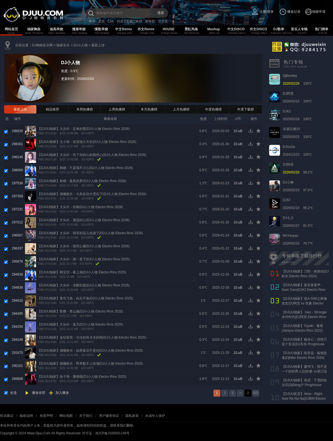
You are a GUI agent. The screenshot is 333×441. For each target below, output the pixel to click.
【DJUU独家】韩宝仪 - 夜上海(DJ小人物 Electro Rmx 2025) (81, 272)
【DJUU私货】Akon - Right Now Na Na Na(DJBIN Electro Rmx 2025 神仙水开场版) (304, 398)
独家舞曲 (34, 29)
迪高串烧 (56, 29)
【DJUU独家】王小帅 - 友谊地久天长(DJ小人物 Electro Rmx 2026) (86, 142)
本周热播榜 (84, 109)
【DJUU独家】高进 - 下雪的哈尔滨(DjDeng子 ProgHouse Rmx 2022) (304, 385)
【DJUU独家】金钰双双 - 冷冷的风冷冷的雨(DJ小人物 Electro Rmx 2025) (91, 337)
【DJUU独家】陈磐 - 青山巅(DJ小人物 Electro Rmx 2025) (80, 311)
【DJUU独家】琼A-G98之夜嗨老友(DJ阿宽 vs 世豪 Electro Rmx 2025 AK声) (304, 303)
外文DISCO (258, 29)
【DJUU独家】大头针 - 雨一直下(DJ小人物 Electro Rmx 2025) (83, 259)
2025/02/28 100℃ (297, 115)
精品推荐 (52, 109)
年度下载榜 (245, 109)
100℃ (297, 79)
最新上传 (98, 45)
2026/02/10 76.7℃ (298, 239)
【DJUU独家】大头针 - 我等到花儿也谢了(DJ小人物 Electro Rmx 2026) (90, 233)
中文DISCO (235, 29)
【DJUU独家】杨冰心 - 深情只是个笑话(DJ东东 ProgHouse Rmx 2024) (304, 344)
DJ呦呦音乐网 (42, 45)
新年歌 (150, 21)
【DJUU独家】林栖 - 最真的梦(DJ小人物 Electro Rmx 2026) (81, 181)
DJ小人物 (81, 45)
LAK (111, 21)
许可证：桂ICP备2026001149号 (106, 433)
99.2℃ (298, 168)
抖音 (120, 21)
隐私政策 (132, 416)
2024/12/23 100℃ (297, 151)
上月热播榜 (181, 109)
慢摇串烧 (78, 29)
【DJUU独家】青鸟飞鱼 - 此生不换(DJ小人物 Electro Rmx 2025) (85, 298)
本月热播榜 (149, 109)
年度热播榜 (213, 109)
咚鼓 (139, 21)
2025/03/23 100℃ (297, 133)
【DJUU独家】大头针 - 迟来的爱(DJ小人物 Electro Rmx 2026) (83, 129)
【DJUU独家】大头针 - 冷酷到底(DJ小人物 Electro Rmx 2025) (83, 285)
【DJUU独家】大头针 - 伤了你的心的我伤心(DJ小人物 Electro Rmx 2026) (91, 155)
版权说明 (26, 416)
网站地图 (66, 416)
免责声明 (46, 416)
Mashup (213, 29)
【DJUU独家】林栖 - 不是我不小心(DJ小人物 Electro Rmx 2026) (85, 168)
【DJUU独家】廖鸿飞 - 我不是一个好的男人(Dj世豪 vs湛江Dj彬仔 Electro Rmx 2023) (304, 371)
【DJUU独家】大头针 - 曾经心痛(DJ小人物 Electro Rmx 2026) (83, 246)
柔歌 (101, 21)
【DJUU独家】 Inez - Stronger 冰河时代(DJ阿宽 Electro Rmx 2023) (304, 317)
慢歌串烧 (101, 29)
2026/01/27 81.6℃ (298, 222)
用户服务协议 (109, 416)
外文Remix (146, 29)
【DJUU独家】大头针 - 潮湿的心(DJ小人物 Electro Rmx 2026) (83, 220)
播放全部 (38, 393)
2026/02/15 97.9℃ (298, 186)
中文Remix (123, 29)
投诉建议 (6, 416)
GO (255, 393)
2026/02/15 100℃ (297, 97)
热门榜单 (321, 29)
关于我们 (85, 416)
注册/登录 (266, 12)
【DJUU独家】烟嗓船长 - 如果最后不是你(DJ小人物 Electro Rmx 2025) (90, 350)
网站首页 (11, 29)
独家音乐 (63, 45)
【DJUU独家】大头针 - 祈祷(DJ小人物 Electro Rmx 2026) (80, 207)
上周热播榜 (117, 109)
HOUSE (169, 29)
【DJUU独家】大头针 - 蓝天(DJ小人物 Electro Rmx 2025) (80, 324)
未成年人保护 (155, 416)
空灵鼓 (163, 21)
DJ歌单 (278, 29)
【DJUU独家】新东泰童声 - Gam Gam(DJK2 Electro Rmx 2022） (303, 289)
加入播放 (62, 393)
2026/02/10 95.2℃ (298, 204)
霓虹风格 (191, 29)
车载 (129, 21)
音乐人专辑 (299, 29)
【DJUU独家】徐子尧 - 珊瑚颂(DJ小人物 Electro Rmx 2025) (81, 377)
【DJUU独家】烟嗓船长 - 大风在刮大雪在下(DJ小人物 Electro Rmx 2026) (91, 194)
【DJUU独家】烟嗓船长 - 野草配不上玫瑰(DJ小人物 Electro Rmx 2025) (90, 364)
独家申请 (319, 12)
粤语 (92, 21)
